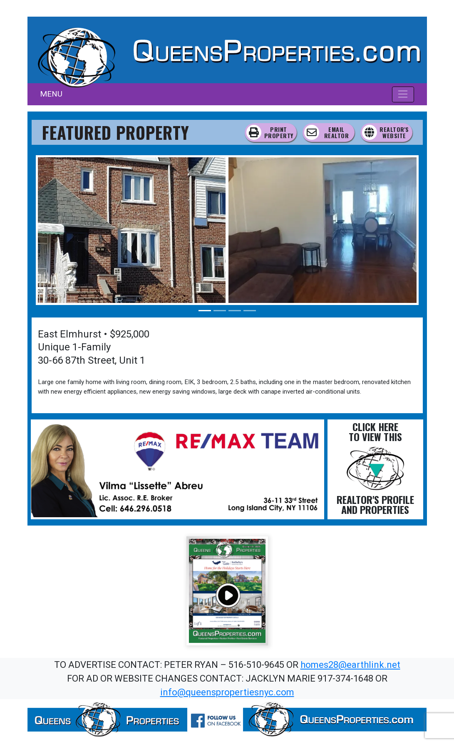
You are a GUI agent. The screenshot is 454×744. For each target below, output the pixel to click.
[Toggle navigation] (403, 94)
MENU (51, 94)
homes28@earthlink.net (350, 665)
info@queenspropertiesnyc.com (227, 692)
